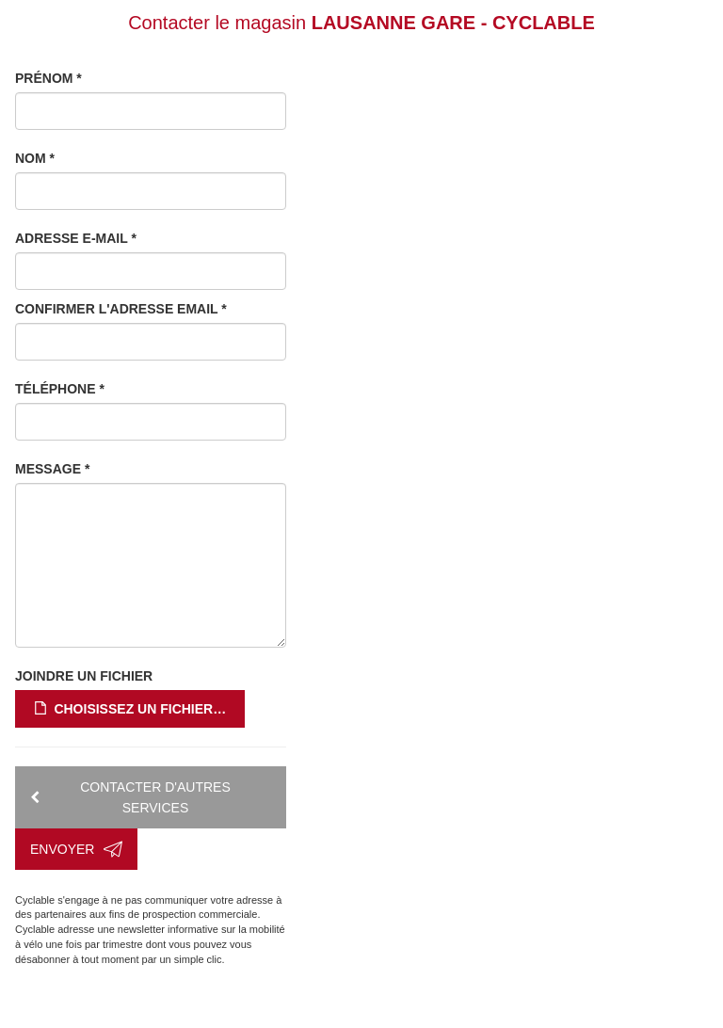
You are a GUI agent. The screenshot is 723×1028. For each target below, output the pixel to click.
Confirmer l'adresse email (121, 308)
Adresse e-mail (76, 238)
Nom (35, 158)
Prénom (48, 78)
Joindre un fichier (84, 675)
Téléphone (59, 388)
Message (52, 468)
